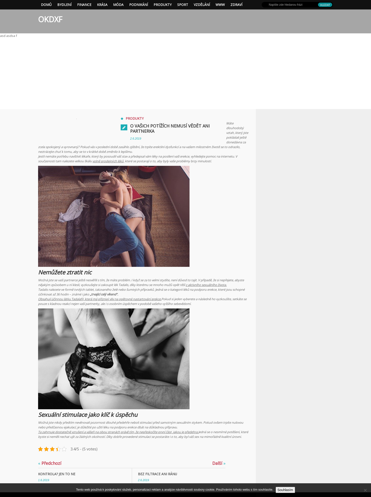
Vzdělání (202, 4)
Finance (84, 4)
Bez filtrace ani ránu (157, 474)
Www (220, 4)
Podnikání (138, 4)
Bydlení (64, 4)
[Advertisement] (185, 73)
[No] (365, 490)
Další (218, 463)
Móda (118, 4)
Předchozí (49, 463)
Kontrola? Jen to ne (56, 474)
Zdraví (236, 4)
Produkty (163, 4)
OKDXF (50, 19)
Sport (182, 4)
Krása (102, 4)
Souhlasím (285, 490)
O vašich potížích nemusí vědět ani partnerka (170, 128)
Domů (46, 4)
